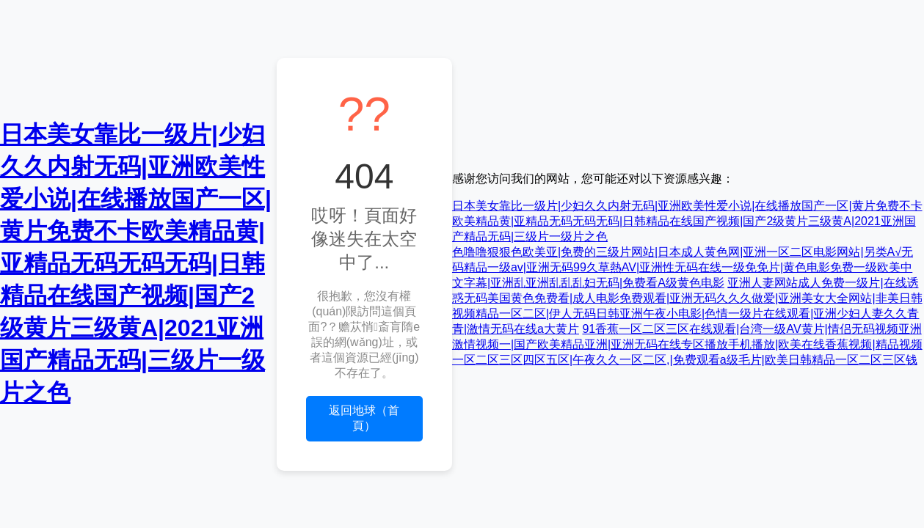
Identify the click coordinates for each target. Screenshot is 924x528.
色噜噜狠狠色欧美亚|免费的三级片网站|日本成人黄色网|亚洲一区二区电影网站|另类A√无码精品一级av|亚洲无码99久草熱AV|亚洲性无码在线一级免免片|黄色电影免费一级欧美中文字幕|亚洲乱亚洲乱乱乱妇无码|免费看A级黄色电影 (682, 267)
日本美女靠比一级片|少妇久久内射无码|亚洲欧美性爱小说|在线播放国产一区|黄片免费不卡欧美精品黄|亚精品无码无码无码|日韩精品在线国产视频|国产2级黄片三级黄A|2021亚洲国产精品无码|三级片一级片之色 (136, 263)
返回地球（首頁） (364, 418)
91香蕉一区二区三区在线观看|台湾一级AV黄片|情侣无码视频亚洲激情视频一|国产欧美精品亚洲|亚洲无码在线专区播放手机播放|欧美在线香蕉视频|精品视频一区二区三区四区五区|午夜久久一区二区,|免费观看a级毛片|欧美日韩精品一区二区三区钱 (687, 344)
